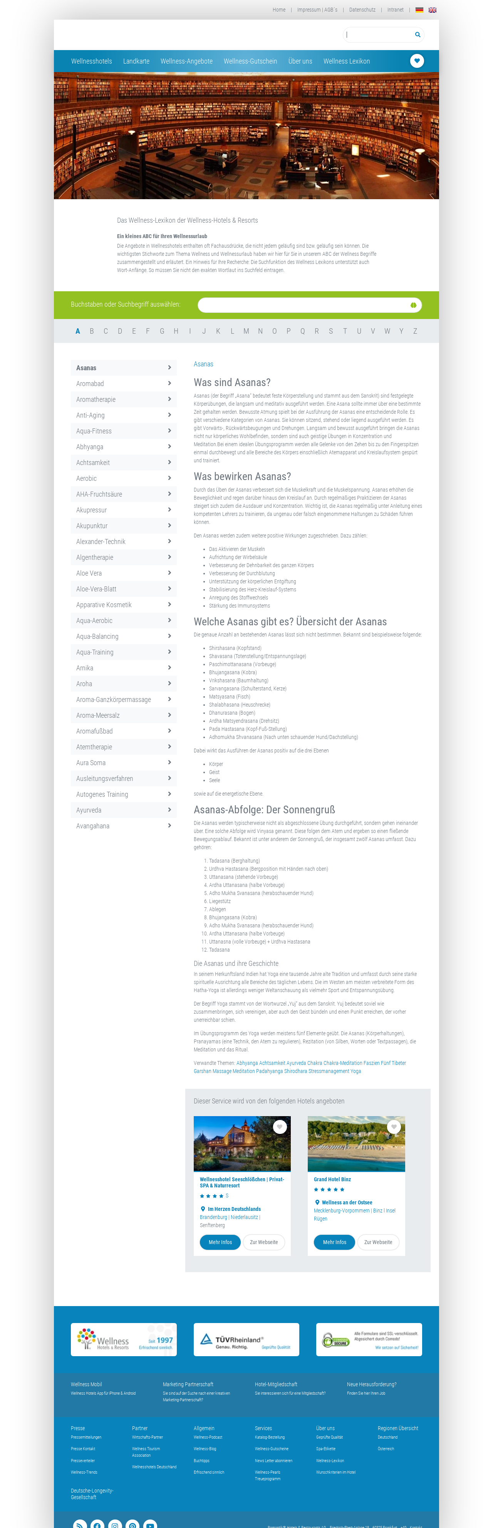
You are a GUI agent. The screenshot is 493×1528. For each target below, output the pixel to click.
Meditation (244, 1071)
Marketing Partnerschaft (188, 1384)
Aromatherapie (123, 399)
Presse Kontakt (83, 1448)
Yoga (355, 1071)
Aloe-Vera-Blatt (123, 589)
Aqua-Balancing (123, 636)
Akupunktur (123, 526)
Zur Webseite (264, 1242)
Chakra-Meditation (343, 1063)
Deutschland (387, 1437)
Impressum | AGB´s (317, 10)
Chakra (314, 1063)
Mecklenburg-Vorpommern (342, 1210)
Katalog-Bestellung (270, 1437)
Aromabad (123, 383)
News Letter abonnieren (273, 1460)
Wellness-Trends (84, 1472)
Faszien (372, 1063)
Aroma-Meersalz (123, 715)
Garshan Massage (212, 1071)
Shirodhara (295, 1071)
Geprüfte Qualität (329, 1437)
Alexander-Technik (123, 541)
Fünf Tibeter (393, 1063)
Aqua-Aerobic (123, 620)
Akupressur (123, 510)
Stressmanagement (329, 1071)
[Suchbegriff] (377, 35)
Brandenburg (213, 1217)
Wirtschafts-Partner (147, 1437)
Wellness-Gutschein (250, 61)
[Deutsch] (419, 10)
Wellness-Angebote (187, 61)
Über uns (300, 61)
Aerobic (123, 478)
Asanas (123, 368)
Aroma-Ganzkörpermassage (123, 699)
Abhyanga (123, 447)
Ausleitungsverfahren (123, 778)
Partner (140, 1428)
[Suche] (310, 305)
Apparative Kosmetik (123, 605)
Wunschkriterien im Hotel (335, 1472)
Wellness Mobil (86, 1384)
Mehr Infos (220, 1242)
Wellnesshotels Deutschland (154, 1466)
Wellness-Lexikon (330, 1460)
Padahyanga (269, 1071)
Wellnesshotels (91, 61)
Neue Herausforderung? (372, 1384)
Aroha (123, 684)
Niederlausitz (244, 1217)
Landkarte (136, 61)
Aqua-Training (123, 652)
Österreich (386, 1448)
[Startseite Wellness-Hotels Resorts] (132, 35)
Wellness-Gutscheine (271, 1448)
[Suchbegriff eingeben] (377, 35)
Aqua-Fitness (123, 431)
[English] (432, 10)
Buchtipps (202, 1460)
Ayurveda (123, 810)
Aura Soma (123, 763)
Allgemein (204, 1428)
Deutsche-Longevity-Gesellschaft (92, 1494)
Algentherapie (123, 557)
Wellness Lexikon (347, 61)
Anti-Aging (123, 415)
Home (279, 10)
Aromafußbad (123, 731)
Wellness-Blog (205, 1448)
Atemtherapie (123, 747)
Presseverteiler (83, 1460)
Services (263, 1428)
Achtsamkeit (123, 462)
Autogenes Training (123, 794)
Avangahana (123, 826)
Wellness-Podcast (208, 1437)
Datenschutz (362, 10)
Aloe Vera (123, 573)
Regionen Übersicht (398, 1428)
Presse (78, 1428)
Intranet (395, 10)
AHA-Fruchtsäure (123, 494)
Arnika (123, 668)
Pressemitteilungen (86, 1437)
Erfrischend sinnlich (209, 1472)
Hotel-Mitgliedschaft (276, 1384)
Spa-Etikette (325, 1448)
